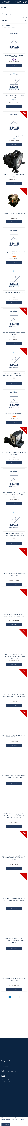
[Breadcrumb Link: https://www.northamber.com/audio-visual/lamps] (13, 5)
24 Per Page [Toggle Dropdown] (6, 23)
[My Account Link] (25, 2)
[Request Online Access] (17, 2)
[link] (2, 1074)
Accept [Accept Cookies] (6, 1124)
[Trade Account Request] (6, 2)
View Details (14, 63)
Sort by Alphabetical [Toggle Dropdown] (8, 25)
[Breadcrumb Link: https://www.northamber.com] (2, 5)
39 (17, 995)
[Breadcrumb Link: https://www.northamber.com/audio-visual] (7, 5)
